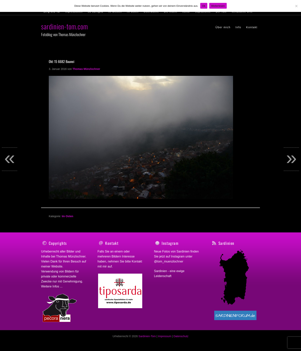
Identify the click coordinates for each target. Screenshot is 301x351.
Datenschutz (181, 338)
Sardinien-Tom (147, 338)
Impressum (164, 338)
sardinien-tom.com (64, 26)
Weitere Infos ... (52, 286)
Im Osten (67, 216)
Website (56, 266)
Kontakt (137, 261)
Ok (203, 5)
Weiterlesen (218, 5)
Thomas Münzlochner (70, 256)
